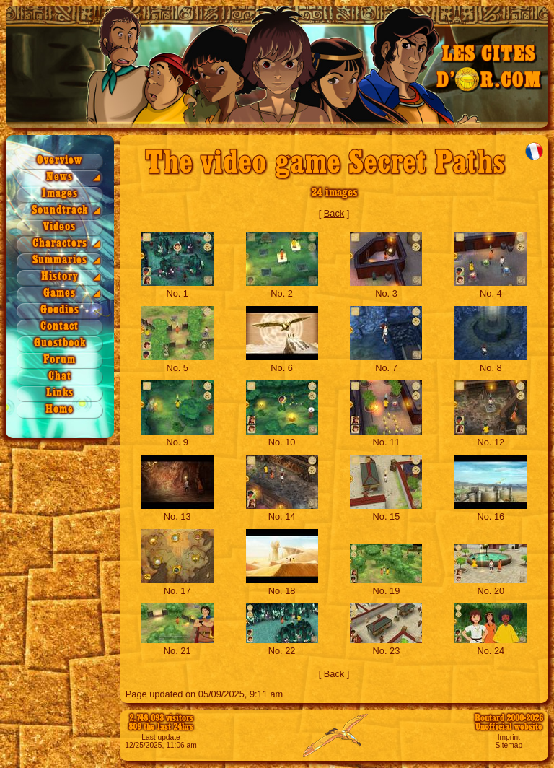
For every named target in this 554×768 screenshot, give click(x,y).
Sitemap (509, 745)
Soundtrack (60, 210)
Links (60, 393)
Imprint (509, 737)
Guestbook (60, 343)
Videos (59, 227)
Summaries (59, 260)
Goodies (59, 310)
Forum (59, 359)
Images (60, 193)
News (59, 177)
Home (59, 409)
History (60, 276)
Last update (160, 737)
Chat (59, 376)
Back (334, 213)
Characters (59, 243)
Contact (59, 326)
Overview (59, 160)
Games (59, 293)
